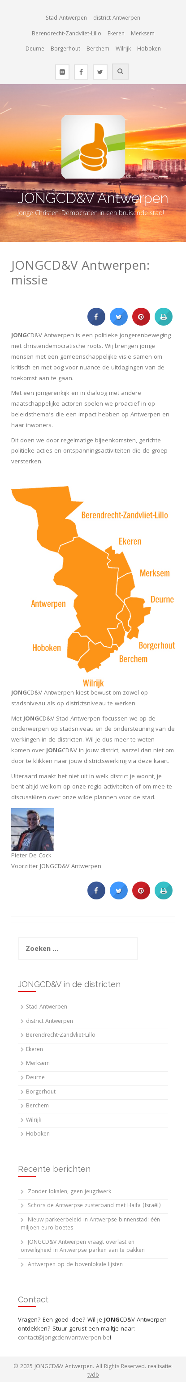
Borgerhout (65, 49)
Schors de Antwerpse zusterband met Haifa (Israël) (94, 1206)
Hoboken (149, 49)
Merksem (143, 34)
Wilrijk (123, 49)
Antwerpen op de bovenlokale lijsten (75, 1265)
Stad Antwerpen (66, 18)
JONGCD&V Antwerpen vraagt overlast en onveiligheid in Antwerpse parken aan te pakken (83, 1247)
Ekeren (116, 34)
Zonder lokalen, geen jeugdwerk (69, 1192)
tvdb (93, 1375)
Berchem (98, 49)
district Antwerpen (116, 18)
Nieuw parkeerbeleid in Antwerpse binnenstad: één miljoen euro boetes (90, 1225)
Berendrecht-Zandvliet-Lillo (66, 34)
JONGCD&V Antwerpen (93, 198)
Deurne (35, 49)
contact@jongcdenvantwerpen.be (64, 1338)
